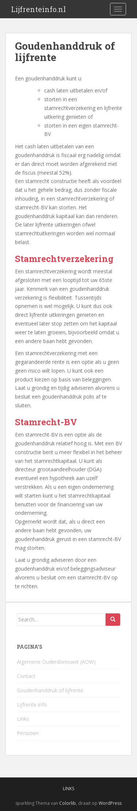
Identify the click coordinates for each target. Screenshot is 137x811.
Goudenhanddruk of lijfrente (50, 690)
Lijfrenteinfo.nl (38, 9)
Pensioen (28, 733)
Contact (26, 676)
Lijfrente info (32, 704)
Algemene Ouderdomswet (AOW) (56, 661)
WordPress (110, 803)
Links (23, 718)
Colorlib (67, 803)
